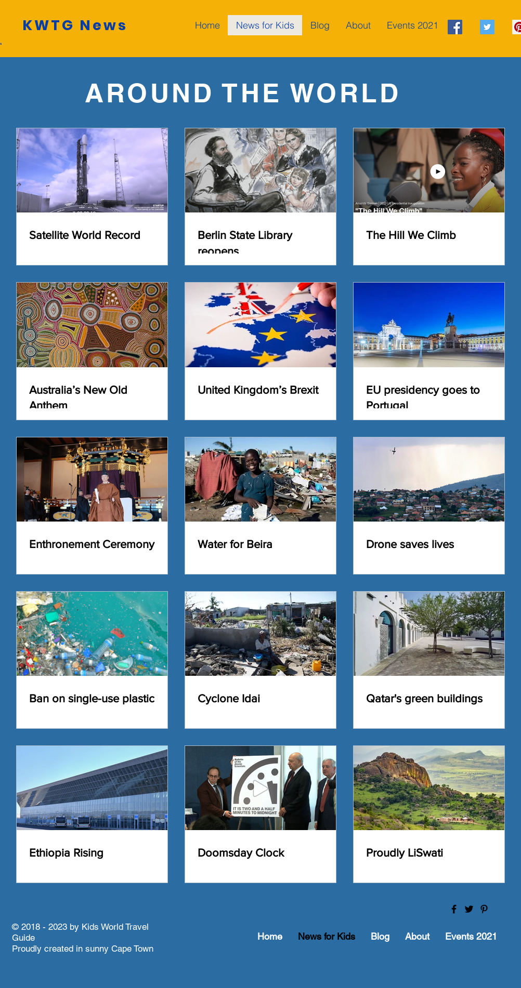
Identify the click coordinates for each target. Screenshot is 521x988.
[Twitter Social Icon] (487, 27)
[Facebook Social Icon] (455, 27)
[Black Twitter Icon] (469, 909)
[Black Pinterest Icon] (484, 909)
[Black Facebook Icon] (454, 909)
